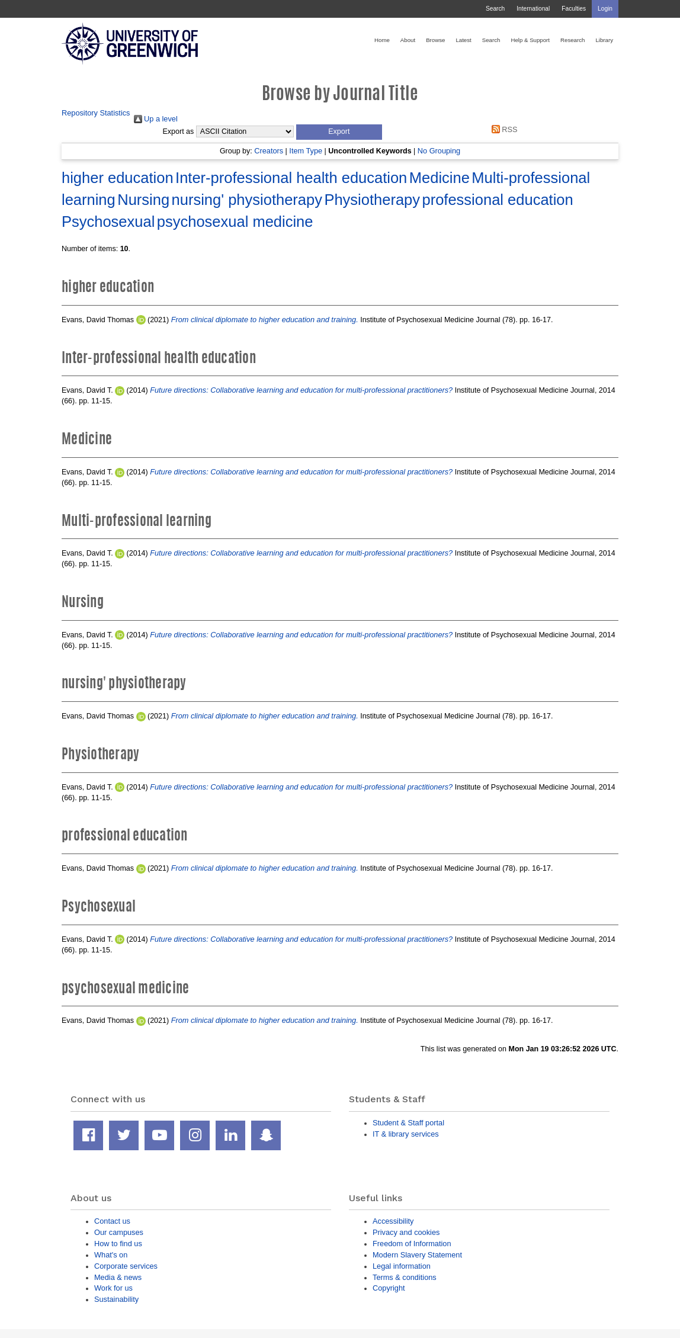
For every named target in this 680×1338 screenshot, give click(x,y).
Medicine (439, 177)
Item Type (305, 150)
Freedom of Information (412, 1243)
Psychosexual (108, 221)
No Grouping (439, 150)
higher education (118, 177)
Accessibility (393, 1221)
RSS (502, 129)
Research (572, 40)
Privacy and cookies (406, 1232)
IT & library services (406, 1134)
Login (605, 8)
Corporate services (126, 1266)
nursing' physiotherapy (247, 199)
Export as (178, 131)
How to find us (118, 1243)
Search (495, 8)
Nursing (143, 199)
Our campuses (118, 1232)
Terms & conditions (405, 1277)
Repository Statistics (96, 112)
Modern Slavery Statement (417, 1254)
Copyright (389, 1288)
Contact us (112, 1221)
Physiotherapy (372, 199)
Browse (435, 40)
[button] (339, 132)
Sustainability (116, 1299)
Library (604, 40)
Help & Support (530, 40)
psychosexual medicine (235, 221)
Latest (463, 40)
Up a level (156, 118)
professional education (497, 199)
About (407, 40)
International (533, 8)
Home (382, 40)
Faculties (574, 8)
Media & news (118, 1277)
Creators (268, 150)
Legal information (402, 1266)
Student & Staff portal (408, 1122)
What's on (110, 1254)
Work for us (113, 1288)
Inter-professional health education (291, 177)
